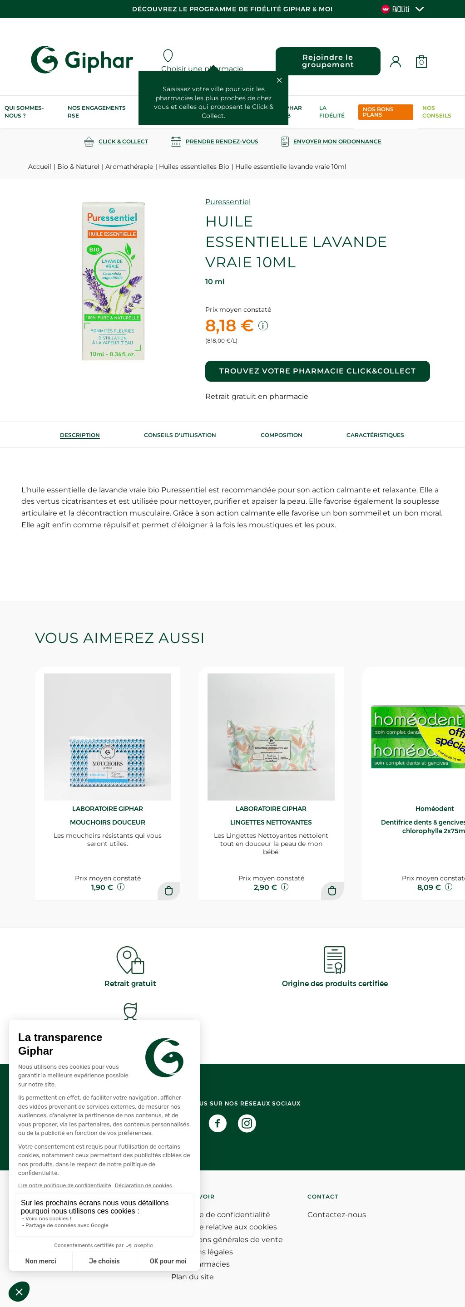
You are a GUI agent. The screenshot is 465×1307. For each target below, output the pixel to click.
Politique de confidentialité (220, 1214)
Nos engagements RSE (97, 111)
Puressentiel (228, 201)
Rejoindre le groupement (328, 61)
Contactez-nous (336, 1214)
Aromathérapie (129, 166)
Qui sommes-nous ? (24, 111)
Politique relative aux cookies (224, 1227)
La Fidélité (332, 111)
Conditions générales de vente (227, 1239)
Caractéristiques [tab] (375, 435)
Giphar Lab (290, 111)
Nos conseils (436, 111)
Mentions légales (202, 1252)
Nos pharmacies (200, 1264)
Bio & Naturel (78, 166)
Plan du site (192, 1277)
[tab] (79, 435)
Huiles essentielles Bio (194, 166)
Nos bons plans (378, 112)
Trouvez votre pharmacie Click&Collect (317, 371)
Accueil (39, 166)
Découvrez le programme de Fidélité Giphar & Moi (232, 9)
